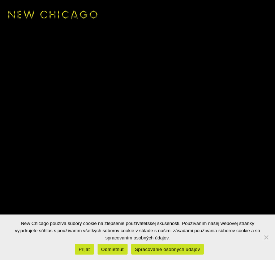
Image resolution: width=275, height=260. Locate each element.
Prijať (84, 249)
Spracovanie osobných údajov (167, 249)
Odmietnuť (112, 249)
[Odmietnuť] (266, 237)
